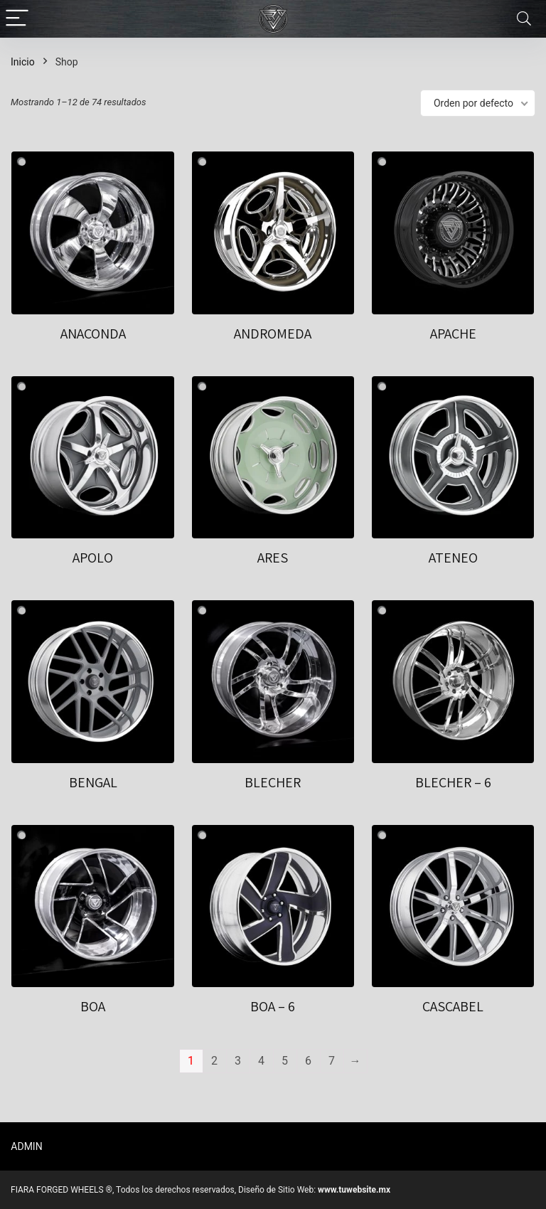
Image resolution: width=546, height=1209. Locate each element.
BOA (92, 1006)
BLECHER (273, 782)
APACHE (453, 333)
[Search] (524, 19)
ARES (272, 557)
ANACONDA (93, 333)
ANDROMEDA (272, 333)
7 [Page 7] (331, 1060)
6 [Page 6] (308, 1060)
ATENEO (453, 557)
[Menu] (17, 19)
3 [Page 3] (238, 1060)
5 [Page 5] (285, 1060)
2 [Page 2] (214, 1060)
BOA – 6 (272, 1006)
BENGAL (93, 782)
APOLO (93, 557)
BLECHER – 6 (453, 782)
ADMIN (26, 1146)
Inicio (23, 62)
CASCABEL (452, 1006)
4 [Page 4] (261, 1060)
